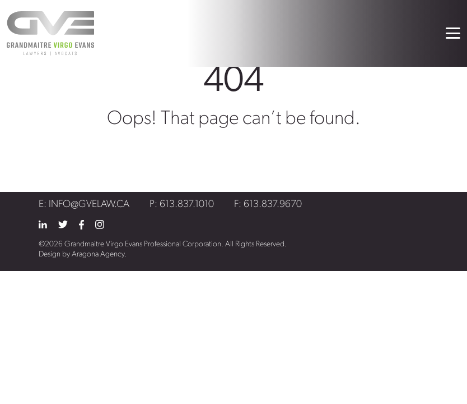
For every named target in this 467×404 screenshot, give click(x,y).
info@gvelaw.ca (89, 204)
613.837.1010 (187, 204)
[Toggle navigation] (453, 33)
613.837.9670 (273, 204)
